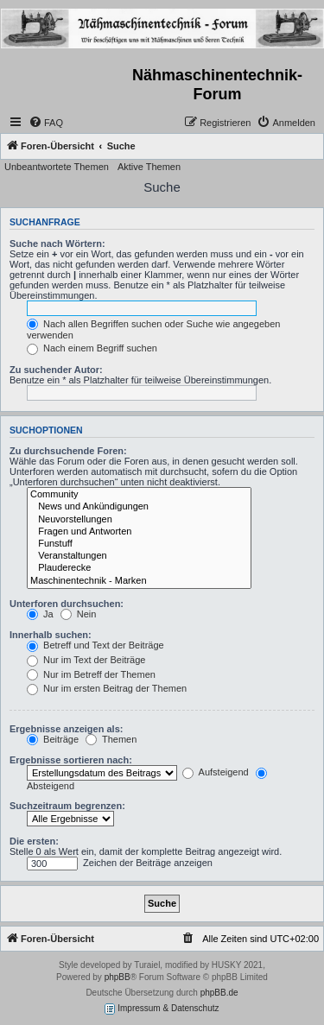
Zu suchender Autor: (56, 369)
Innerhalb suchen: (51, 635)
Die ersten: (34, 841)
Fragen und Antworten (139, 532)
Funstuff (139, 544)
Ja (40, 614)
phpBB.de (219, 992)
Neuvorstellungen (139, 520)
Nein (78, 614)
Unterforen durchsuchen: (67, 603)
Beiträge (53, 739)
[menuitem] (46, 122)
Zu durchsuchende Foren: (68, 451)
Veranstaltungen (139, 556)
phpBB (117, 977)
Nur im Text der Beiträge (86, 660)
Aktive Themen (149, 166)
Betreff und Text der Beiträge (95, 645)
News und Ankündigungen (139, 507)
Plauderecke (139, 568)
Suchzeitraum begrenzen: (67, 805)
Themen (111, 739)
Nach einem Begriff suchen (92, 348)
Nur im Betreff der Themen (91, 674)
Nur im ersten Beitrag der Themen (107, 688)
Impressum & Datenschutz (162, 1009)
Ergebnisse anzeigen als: (66, 729)
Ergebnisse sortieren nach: (71, 760)
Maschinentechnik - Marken (139, 581)
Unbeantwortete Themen (56, 166)
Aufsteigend (215, 772)
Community (139, 495)
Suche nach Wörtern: (57, 243)
